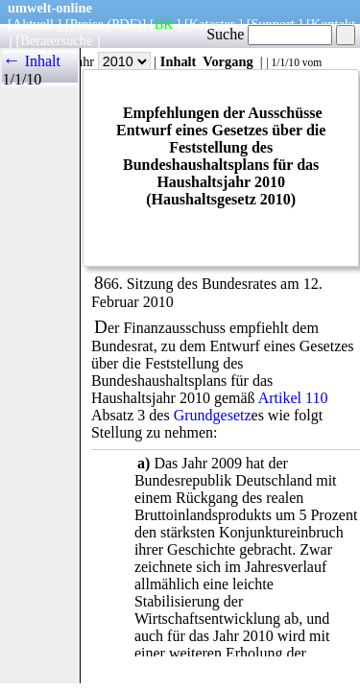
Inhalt (178, 61)
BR (164, 24)
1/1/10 (285, 62)
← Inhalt (31, 61)
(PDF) (125, 24)
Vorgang (228, 61)
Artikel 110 (293, 398)
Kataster (212, 24)
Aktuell (33, 24)
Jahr (111, 61)
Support (273, 24)
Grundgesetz (213, 415)
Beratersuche (56, 40)
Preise (87, 24)
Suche (269, 34)
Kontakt (333, 24)
